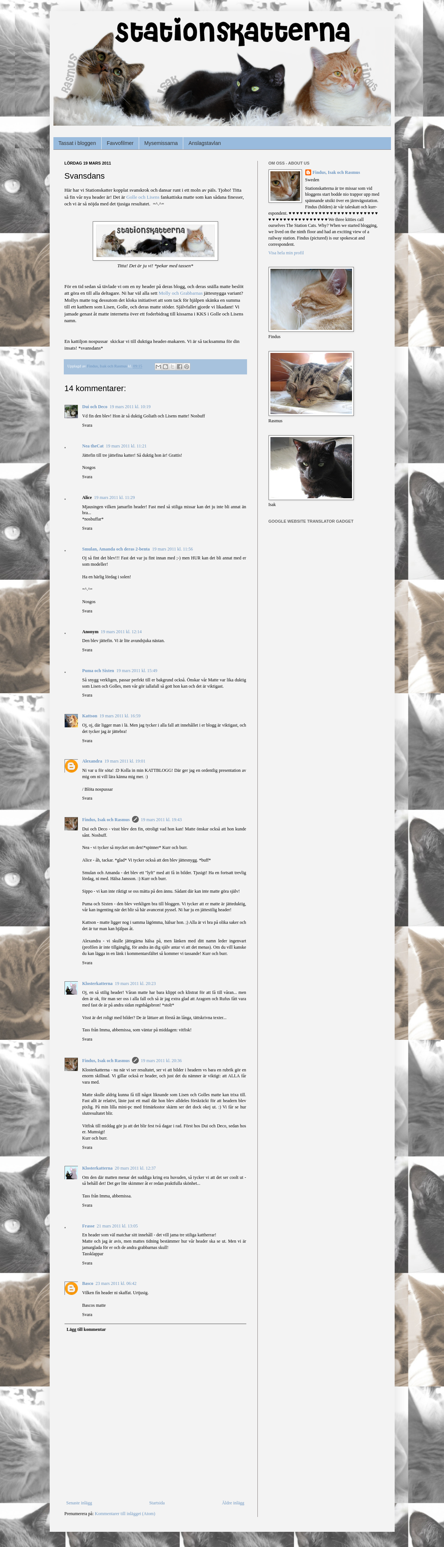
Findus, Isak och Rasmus (106, 819)
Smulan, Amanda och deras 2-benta (116, 549)
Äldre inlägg (233, 1502)
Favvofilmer (120, 143)
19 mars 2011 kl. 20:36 (161, 1060)
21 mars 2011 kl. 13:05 (117, 1226)
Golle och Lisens (142, 197)
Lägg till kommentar (86, 1329)
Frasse (88, 1226)
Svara (87, 425)
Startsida (157, 1502)
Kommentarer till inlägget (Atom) (125, 1513)
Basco (87, 1283)
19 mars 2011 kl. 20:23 (135, 983)
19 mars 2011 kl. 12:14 (121, 631)
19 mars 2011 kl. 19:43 (161, 819)
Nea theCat (93, 446)
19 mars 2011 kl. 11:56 (172, 549)
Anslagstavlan (204, 143)
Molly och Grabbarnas (181, 293)
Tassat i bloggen (77, 143)
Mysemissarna (161, 143)
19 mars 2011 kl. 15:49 (137, 670)
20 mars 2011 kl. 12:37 (135, 1168)
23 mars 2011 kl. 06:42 (116, 1283)
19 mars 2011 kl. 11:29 (114, 497)
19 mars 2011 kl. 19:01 (125, 761)
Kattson (90, 715)
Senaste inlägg (79, 1502)
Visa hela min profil (286, 252)
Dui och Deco (95, 406)
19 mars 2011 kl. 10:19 (130, 406)
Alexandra (92, 761)
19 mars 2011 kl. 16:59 (120, 715)
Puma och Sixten (98, 670)
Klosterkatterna (97, 983)
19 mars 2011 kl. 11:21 (126, 446)
